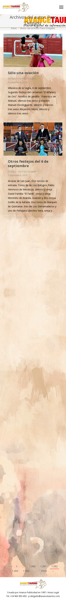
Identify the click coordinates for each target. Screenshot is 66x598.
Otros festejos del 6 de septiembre (28, 163)
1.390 (32, 566)
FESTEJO (12, 78)
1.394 (26, 571)
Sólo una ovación (23, 72)
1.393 (15, 571)
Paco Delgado (40, 20)
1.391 (43, 566)
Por (27, 78)
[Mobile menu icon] (61, 7)
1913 (44, 571)
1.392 (54, 566)
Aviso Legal (53, 592)
